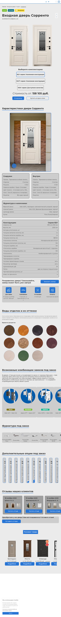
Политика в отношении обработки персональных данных (9, 610)
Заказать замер (50, 282)
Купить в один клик (37, 98)
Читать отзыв (13, 511)
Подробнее (12, 564)
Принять (10, 613)
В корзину (18, 98)
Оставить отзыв (11, 521)
